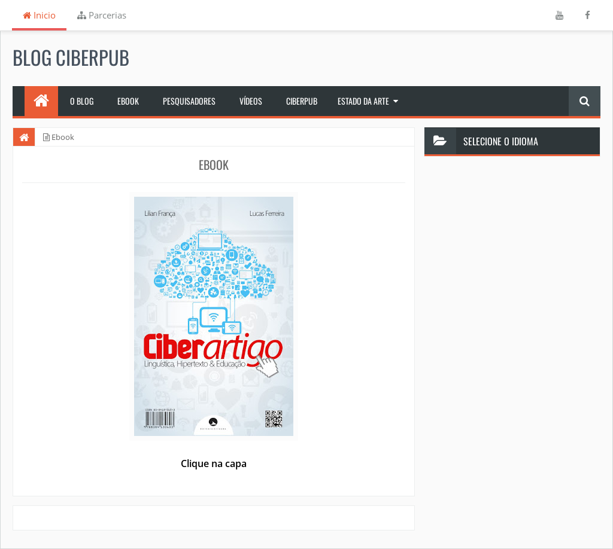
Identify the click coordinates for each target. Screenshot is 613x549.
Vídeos (250, 100)
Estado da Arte (363, 100)
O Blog (81, 100)
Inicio (39, 15)
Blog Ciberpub (71, 56)
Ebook (128, 100)
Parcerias (101, 15)
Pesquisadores (189, 100)
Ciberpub (301, 100)
